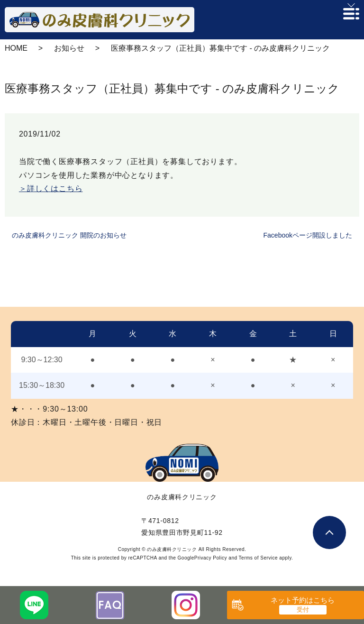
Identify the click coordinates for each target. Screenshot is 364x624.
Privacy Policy (210, 557)
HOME (16, 48)
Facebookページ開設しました (308, 235)
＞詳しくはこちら (50, 188)
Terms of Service (258, 557)
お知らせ (69, 48)
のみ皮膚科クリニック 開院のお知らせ (69, 235)
